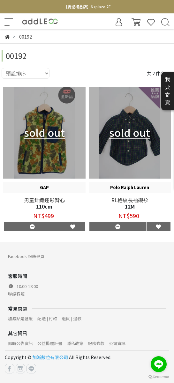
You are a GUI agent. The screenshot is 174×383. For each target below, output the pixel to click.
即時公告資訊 (20, 343)
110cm (44, 206)
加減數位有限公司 (50, 357)
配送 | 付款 (47, 318)
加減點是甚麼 (20, 318)
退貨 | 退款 (71, 318)
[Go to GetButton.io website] (158, 376)
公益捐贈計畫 (49, 343)
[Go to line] (159, 364)
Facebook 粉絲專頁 (26, 256)
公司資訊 (117, 343)
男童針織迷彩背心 (44, 200)
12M (130, 206)
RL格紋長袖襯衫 (129, 200)
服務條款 (96, 343)
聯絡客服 (16, 294)
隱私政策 (75, 343)
